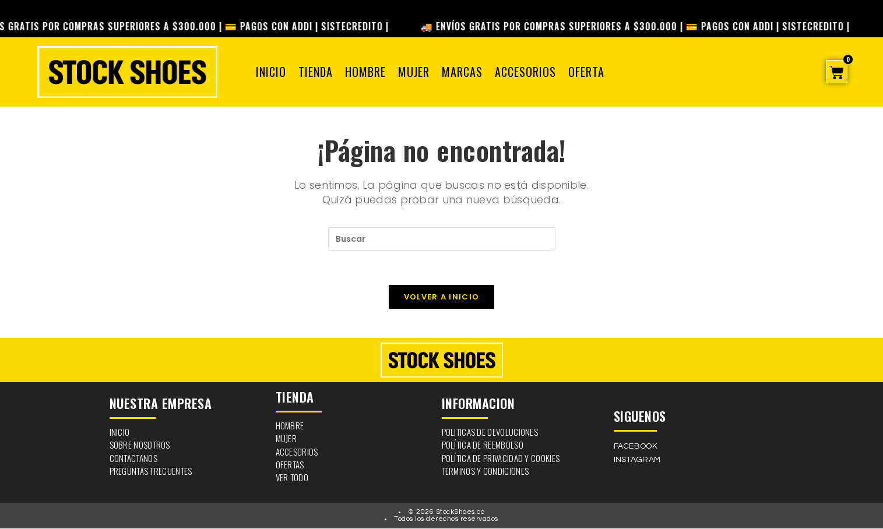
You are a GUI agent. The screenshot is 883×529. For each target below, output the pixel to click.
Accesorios (525, 71)
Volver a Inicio (442, 297)
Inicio (271, 71)
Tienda (315, 71)
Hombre (365, 71)
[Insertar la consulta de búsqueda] (441, 239)
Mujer (414, 71)
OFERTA (586, 71)
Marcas (462, 71)
